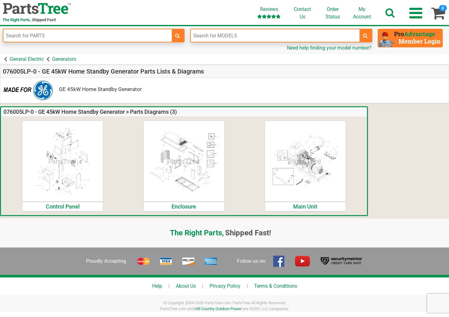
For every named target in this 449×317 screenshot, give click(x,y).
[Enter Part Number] (87, 35)
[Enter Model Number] (275, 35)
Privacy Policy (225, 286)
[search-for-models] (365, 35)
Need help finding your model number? (329, 48)
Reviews (269, 12)
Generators (64, 59)
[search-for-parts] (177, 35)
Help (157, 286)
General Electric (27, 59)
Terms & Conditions (275, 286)
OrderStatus (333, 13)
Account (362, 13)
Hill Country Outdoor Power (218, 308)
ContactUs (302, 13)
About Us (186, 286)
